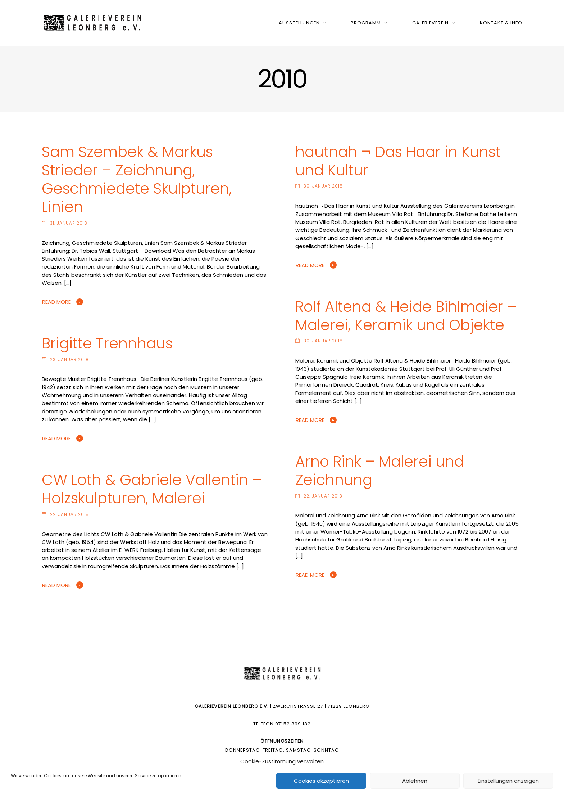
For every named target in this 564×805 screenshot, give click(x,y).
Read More (56, 302)
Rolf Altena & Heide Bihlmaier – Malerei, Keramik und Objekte (406, 315)
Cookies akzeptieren (321, 780)
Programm (366, 23)
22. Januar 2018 (323, 496)
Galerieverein (430, 23)
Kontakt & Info (501, 23)
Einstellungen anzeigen (508, 780)
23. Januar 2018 (69, 360)
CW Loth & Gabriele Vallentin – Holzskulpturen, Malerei (152, 488)
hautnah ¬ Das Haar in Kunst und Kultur (398, 160)
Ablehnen (414, 780)
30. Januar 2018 (323, 186)
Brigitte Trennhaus (107, 343)
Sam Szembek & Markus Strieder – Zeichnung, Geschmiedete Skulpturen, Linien (137, 179)
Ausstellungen (299, 23)
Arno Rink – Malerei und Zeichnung (379, 470)
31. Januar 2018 (68, 223)
